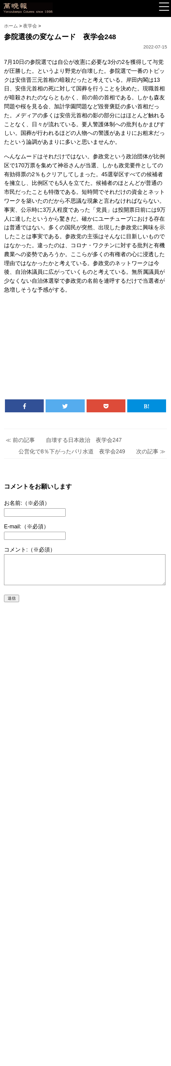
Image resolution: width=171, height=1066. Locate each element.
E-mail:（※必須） (26, 526)
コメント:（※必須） (29, 550)
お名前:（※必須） (27, 503)
